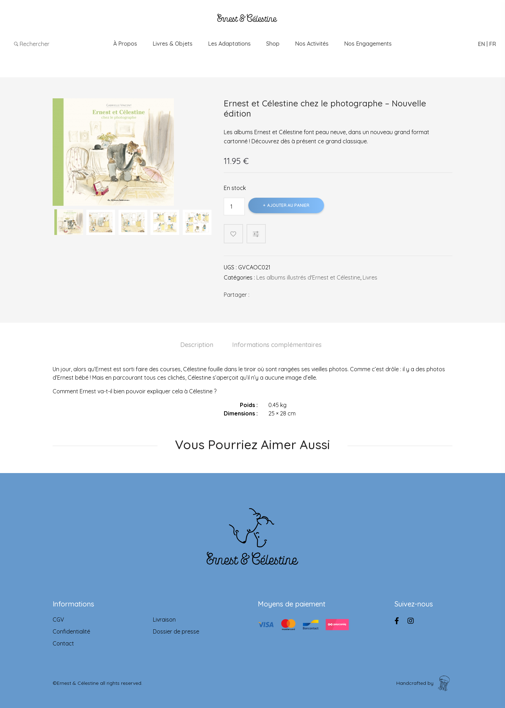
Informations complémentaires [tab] (277, 345)
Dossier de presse (176, 631)
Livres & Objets (173, 43)
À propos (125, 43)
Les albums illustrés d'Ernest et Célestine (308, 277)
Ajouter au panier (288, 205)
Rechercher (31, 43)
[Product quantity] (234, 206)
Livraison (164, 619)
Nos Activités (312, 43)
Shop (273, 43)
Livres (370, 277)
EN (481, 43)
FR (492, 43)
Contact (63, 643)
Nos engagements (368, 43)
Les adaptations (229, 43)
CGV (58, 619)
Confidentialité (71, 631)
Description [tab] (196, 345)
